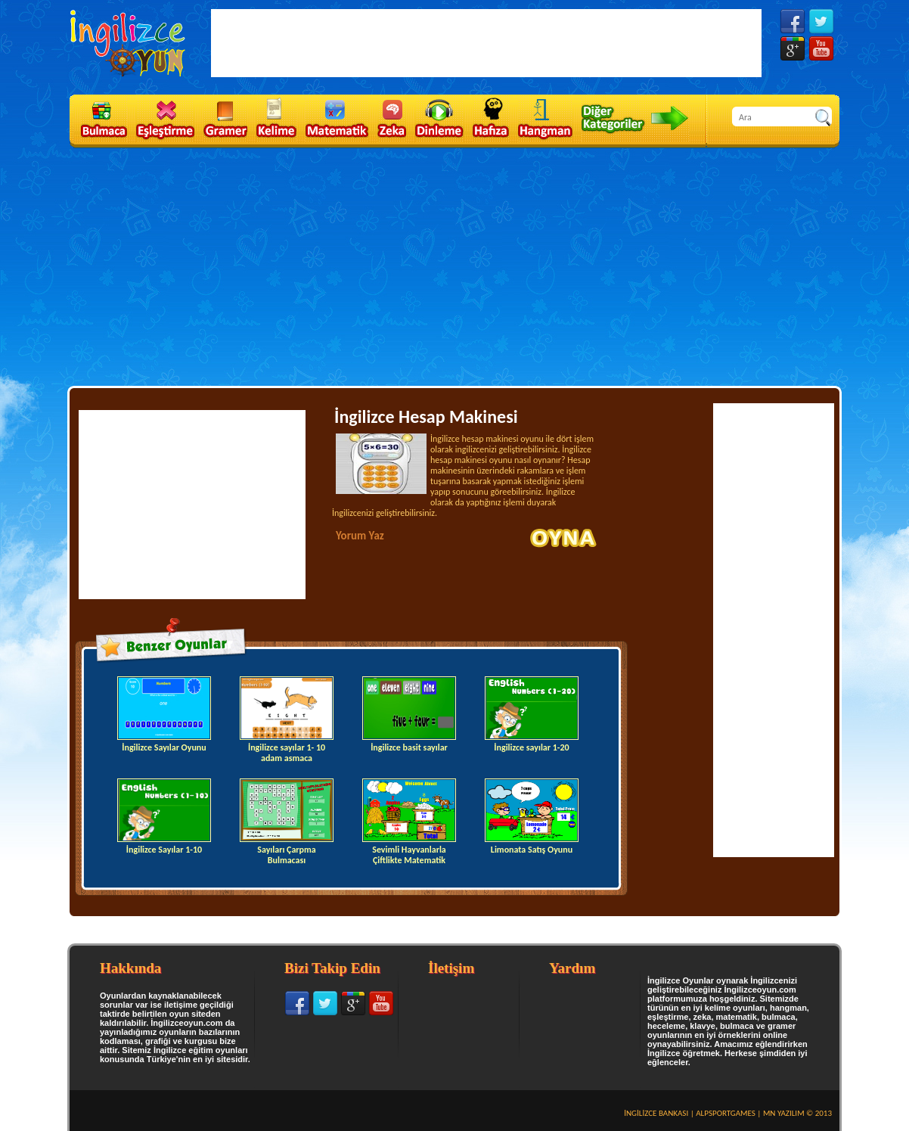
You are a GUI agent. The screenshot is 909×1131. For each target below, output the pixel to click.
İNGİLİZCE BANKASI (656, 1113)
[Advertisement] (454, 265)
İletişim (451, 968)
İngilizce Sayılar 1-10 (164, 816)
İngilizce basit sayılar (409, 714)
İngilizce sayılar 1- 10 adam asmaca (287, 719)
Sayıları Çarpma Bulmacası (287, 821)
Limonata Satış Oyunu (532, 816)
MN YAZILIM (784, 1113)
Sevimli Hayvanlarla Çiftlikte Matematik (409, 821)
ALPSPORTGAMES (725, 1113)
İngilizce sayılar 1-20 (532, 714)
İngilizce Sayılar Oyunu (164, 714)
